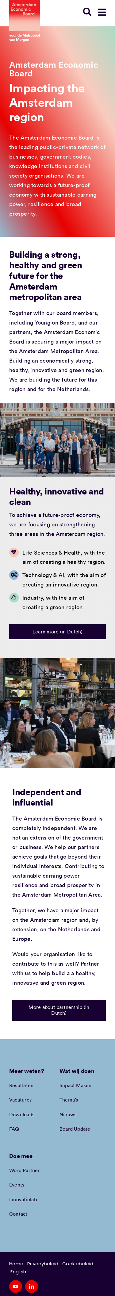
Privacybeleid (43, 1263)
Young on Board (55, 322)
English (18, 1271)
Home (16, 1263)
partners (20, 332)
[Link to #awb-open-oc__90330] (102, 12)
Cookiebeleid (77, 1263)
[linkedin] (31, 1286)
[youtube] (15, 1286)
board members (76, 313)
